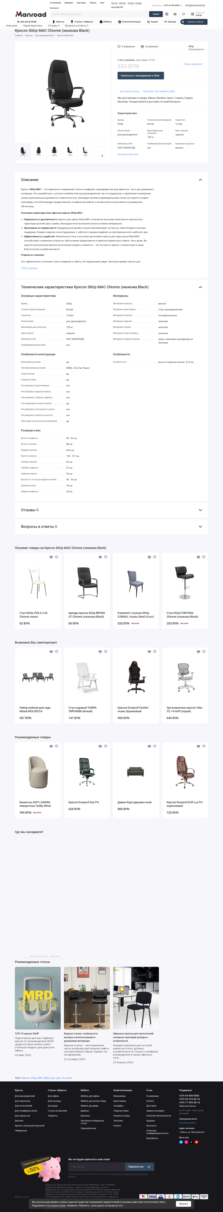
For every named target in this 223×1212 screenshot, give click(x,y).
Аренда (170, 21)
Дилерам (69, 3)
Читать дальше (29, 268)
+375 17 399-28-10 (189, 1102)
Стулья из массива (57, 1111)
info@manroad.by (195, 5)
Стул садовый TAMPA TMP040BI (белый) (82, 709)
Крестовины (120, 1101)
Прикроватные (88, 1128)
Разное (117, 1125)
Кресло (25, 1077)
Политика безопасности (158, 1115)
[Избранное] (183, 14)
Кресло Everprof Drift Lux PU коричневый (185, 804)
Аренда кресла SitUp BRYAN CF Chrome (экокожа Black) (86, 614)
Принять (183, 1204)
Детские (19, 1120)
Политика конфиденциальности (157, 1131)
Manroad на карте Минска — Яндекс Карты (44, 956)
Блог (102, 3)
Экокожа (118, 1120)
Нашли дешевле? (193, 64)
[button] (102, 156)
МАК (46, 1077)
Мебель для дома (89, 1106)
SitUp (191, 46)
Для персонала (22, 1101)
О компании (55, 3)
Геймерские (21, 1130)
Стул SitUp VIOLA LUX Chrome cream (33, 614)
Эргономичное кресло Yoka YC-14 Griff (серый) (184, 709)
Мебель (106, 21)
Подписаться (139, 1167)
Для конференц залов (26, 1111)
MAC (40, 1077)
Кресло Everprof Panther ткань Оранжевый (133, 709)
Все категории (26, 22)
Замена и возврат (155, 1111)
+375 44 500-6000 (167, 5)
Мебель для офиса (90, 1096)
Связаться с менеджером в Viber (140, 75)
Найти (156, 14)
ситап (68, 1077)
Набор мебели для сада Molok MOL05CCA (35, 709)
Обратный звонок (187, 1106)
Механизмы (120, 1096)
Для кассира (54, 1101)
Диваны (85, 1111)
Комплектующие (129, 21)
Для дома (53, 1106)
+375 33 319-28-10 (189, 1099)
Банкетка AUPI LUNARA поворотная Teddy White (35, 804)
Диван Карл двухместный (134, 802)
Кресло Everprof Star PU (83, 802)
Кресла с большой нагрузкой (29, 1125)
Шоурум (150, 1120)
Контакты (54, 8)
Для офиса (53, 1096)
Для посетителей (23, 1106)
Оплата (93, 3)
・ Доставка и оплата (129, 91)
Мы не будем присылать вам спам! (89, 1159)
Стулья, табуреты (81, 21)
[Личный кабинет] (166, 14)
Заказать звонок (195, 22)
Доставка (81, 3)
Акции (152, 21)
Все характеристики (128, 154)
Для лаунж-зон (22, 1115)
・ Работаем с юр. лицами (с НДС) (157, 91)
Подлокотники (121, 1111)
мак (52, 1077)
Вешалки (85, 1115)
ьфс (58, 1077)
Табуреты (53, 1115)
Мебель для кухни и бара (93, 1101)
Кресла (58, 21)
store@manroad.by (187, 1123)
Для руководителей (25, 1096)
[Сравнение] (175, 14)
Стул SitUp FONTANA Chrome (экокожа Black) (182, 614)
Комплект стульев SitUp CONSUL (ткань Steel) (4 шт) (136, 614)
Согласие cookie (56, 1205)
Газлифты (119, 1106)
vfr (62, 1077)
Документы (152, 1138)
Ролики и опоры (122, 1115)
